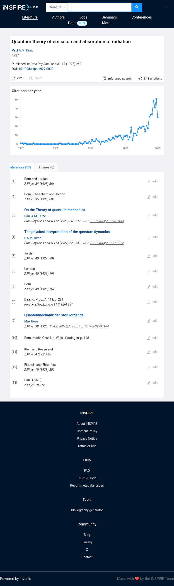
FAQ (87, 470)
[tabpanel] (87, 285)
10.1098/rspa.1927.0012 (107, 243)
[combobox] (100, 7)
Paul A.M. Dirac (22, 50)
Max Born (31, 321)
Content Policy (87, 431)
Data (71, 23)
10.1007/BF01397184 (94, 326)
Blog (87, 535)
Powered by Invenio (15, 579)
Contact (87, 557)
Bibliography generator (87, 510)
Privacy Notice (87, 438)
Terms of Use (87, 446)
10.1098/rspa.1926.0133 (107, 221)
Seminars (109, 17)
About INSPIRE (87, 423)
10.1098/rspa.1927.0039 (36, 69)
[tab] (25, 167)
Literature (30, 17)
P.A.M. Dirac (32, 238)
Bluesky (87, 542)
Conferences (141, 17)
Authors (58, 17)
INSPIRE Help (86, 478)
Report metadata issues (87, 485)
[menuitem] (165, 7)
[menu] (158, 7)
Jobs (83, 17)
